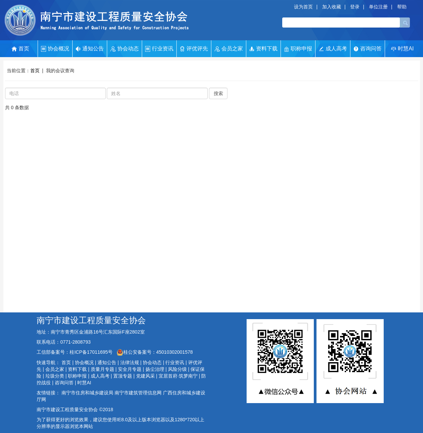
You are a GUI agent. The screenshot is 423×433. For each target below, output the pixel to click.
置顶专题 (122, 376)
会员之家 (229, 49)
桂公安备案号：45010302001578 (155, 352)
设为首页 (303, 6)
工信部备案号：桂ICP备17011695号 (75, 352)
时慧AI (402, 48)
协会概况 (55, 49)
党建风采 (145, 376)
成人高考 (333, 48)
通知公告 (90, 49)
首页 (20, 49)
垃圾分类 (54, 376)
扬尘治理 (154, 369)
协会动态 (125, 49)
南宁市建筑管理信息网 (138, 392)
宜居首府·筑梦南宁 (178, 376)
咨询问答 (367, 48)
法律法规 (129, 362)
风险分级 (177, 369)
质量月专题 (102, 369)
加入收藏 (331, 6)
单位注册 (378, 6)
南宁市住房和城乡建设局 (87, 392)
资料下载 (263, 49)
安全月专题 (129, 369)
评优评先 (194, 49)
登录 (354, 6)
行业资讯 (159, 49)
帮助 (402, 6)
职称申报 (298, 49)
